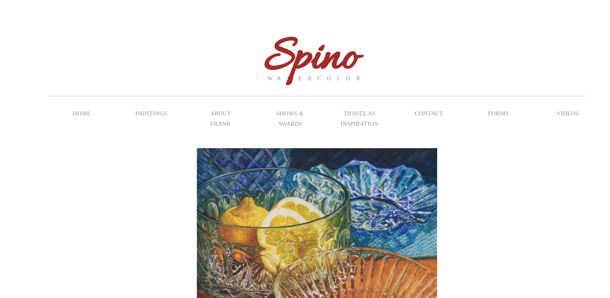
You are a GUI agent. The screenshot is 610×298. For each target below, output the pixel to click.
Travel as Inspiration (359, 119)
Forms (498, 114)
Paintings (151, 114)
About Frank (220, 119)
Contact (428, 114)
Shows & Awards (290, 119)
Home (81, 114)
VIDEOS (568, 114)
